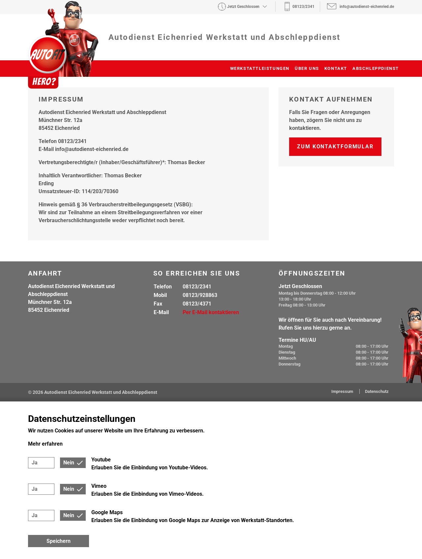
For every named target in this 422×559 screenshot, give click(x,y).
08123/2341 (197, 286)
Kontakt (335, 68)
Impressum (342, 391)
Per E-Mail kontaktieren (211, 312)
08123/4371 (197, 304)
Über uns (307, 68)
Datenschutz (377, 391)
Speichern (58, 541)
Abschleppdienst (375, 68)
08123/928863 (200, 295)
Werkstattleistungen (259, 68)
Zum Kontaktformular (335, 146)
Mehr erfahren (45, 444)
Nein (68, 462)
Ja (35, 462)
